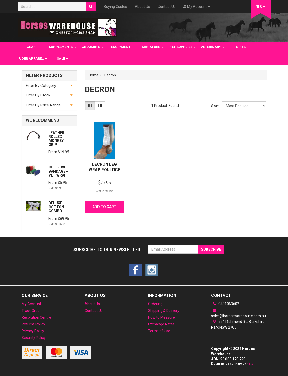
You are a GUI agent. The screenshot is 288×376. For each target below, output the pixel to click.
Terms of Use (159, 331)
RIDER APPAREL (33, 58)
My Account (31, 304)
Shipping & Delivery (163, 310)
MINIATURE (152, 47)
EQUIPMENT (122, 47)
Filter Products (44, 75)
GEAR (33, 47)
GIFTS (242, 47)
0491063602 (225, 304)
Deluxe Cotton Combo (56, 207)
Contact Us (167, 6)
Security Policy (34, 338)
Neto (250, 363)
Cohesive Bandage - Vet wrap (58, 171)
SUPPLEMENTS (63, 47)
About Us (142, 6)
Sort (214, 106)
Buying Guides (115, 6)
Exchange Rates (161, 324)
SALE (62, 58)
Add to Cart (104, 207)
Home (94, 75)
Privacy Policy (33, 331)
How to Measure (161, 317)
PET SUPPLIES (182, 47)
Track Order (31, 310)
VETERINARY (212, 47)
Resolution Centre (36, 317)
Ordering (155, 304)
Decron (110, 75)
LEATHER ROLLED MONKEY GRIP (56, 139)
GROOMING (93, 47)
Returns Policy (33, 324)
